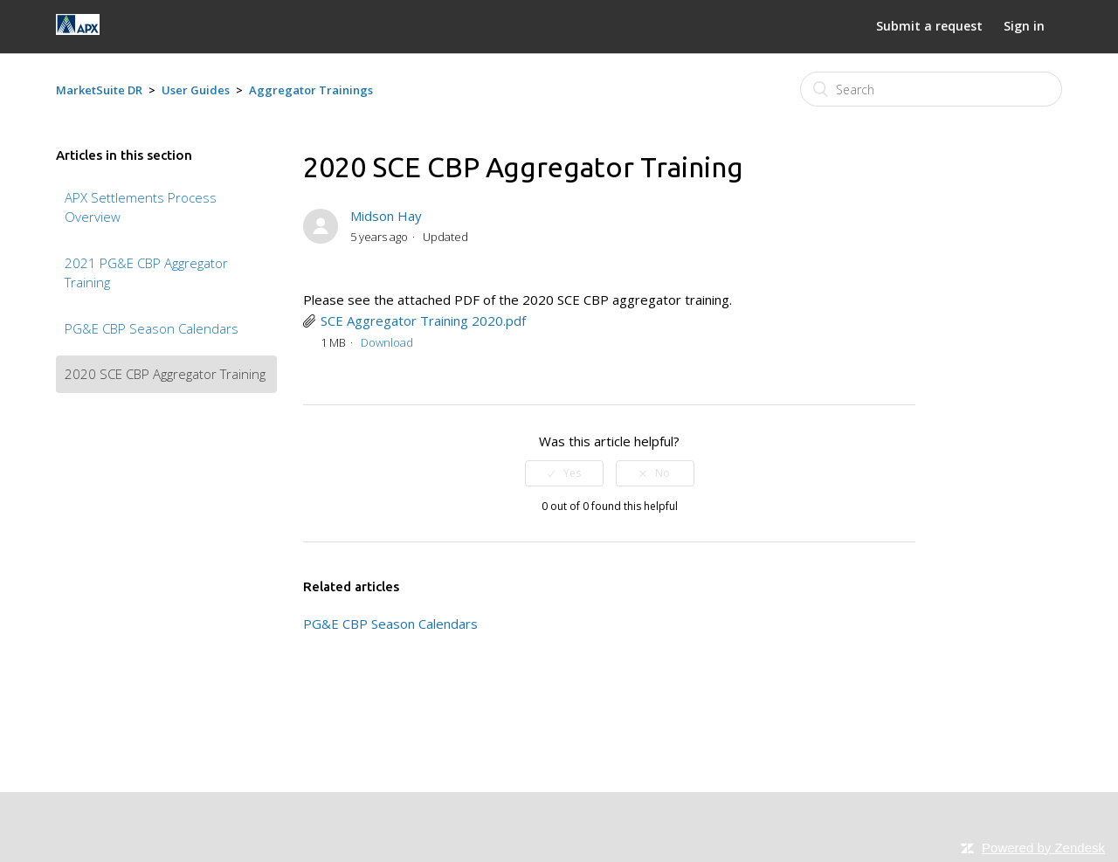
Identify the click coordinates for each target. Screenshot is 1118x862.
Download (387, 342)
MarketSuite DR (99, 90)
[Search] (931, 89)
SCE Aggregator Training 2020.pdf (423, 320)
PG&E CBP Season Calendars (151, 328)
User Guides (196, 90)
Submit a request (929, 25)
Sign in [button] (1024, 25)
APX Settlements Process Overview (141, 207)
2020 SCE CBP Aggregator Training (165, 374)
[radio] (564, 473)
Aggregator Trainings (311, 90)
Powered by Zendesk (1043, 847)
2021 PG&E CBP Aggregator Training (146, 273)
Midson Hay (386, 215)
